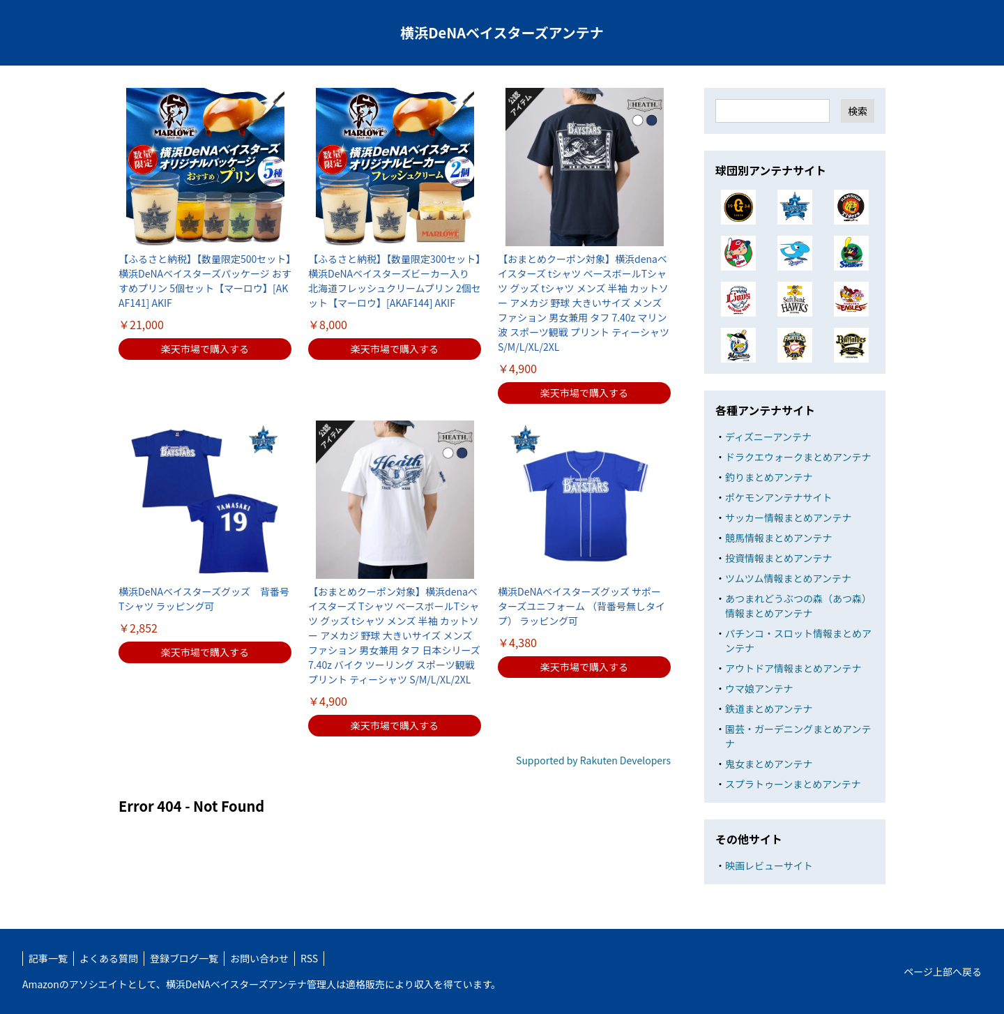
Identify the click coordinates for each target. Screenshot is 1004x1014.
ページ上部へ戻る (943, 971)
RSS (309, 958)
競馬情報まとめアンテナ (778, 538)
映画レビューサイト (769, 865)
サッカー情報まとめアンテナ (788, 517)
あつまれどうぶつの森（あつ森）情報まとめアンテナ (798, 605)
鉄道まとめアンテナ (768, 709)
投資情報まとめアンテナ (778, 558)
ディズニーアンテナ (768, 437)
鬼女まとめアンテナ (768, 764)
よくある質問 (108, 958)
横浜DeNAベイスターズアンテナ (501, 32)
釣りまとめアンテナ (768, 477)
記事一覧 (48, 958)
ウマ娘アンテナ (759, 688)
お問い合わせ (259, 958)
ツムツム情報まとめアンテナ (788, 578)
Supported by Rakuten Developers (593, 760)
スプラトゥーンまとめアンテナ (793, 784)
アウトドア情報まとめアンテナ (793, 668)
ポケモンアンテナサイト (778, 497)
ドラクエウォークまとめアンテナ (798, 457)
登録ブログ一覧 (184, 958)
